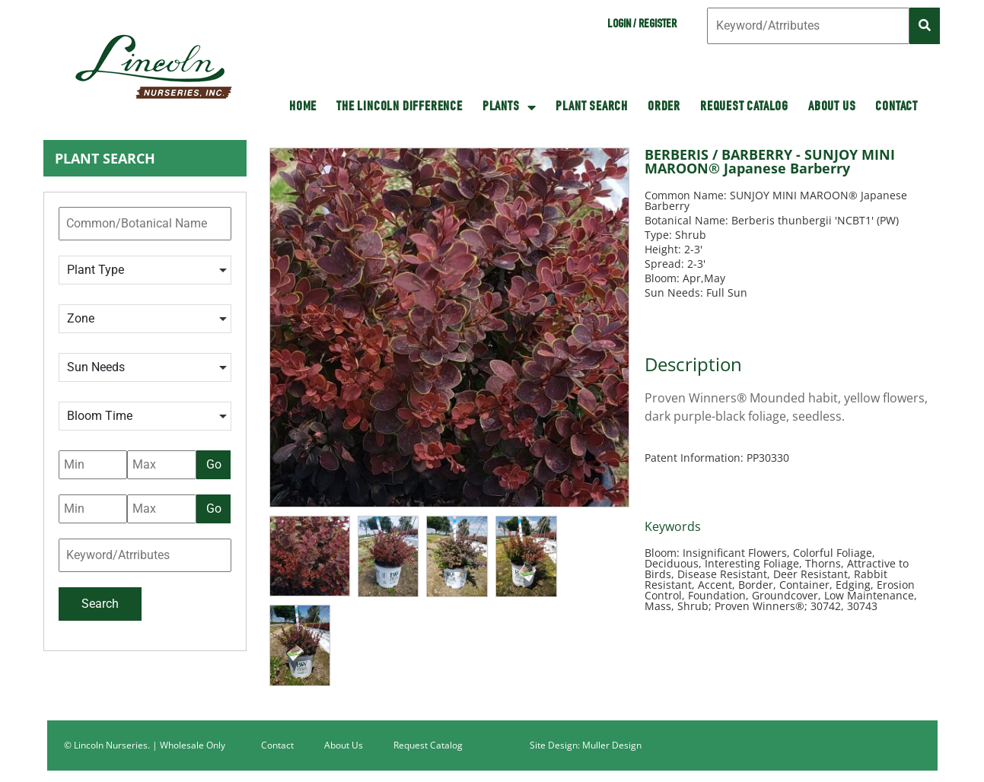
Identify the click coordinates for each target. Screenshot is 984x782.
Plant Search (592, 107)
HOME (303, 107)
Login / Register (642, 25)
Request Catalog (744, 107)
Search (100, 603)
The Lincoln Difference (399, 107)
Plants (509, 107)
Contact (896, 107)
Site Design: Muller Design (586, 745)
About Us (831, 107)
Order (664, 107)
